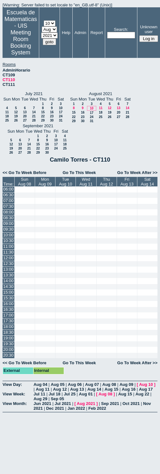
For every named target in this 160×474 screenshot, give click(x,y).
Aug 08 (109, 384)
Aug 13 (77, 389)
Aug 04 (40, 384)
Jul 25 (70, 394)
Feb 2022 (97, 408)
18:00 (8, 326)
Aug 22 (142, 394)
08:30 (8, 217)
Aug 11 (42, 389)
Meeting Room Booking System (20, 42)
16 (52, 112)
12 (16, 112)
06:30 (8, 194)
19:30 (8, 343)
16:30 (8, 309)
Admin (80, 32)
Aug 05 (57, 384)
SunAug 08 (24, 181)
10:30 (8, 240)
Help (66, 32)
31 (60, 120)
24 (60, 116)
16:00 (8, 303)
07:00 (8, 200)
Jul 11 (39, 394)
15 (43, 112)
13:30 (8, 275)
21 (34, 116)
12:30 (8, 263)
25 (7, 120)
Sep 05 (57, 398)
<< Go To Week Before (25, 172)
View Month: (15, 403)
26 (16, 120)
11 (7, 112)
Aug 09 (126, 384)
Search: (121, 29)
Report (97, 32)
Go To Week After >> (137, 172)
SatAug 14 (147, 181)
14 (34, 112)
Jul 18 (55, 394)
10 (60, 108)
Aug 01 (86, 394)
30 (52, 120)
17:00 (8, 315)
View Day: (12, 384)
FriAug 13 (127, 181)
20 (24, 116)
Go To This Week (79, 172)
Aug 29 (40, 398)
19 (16, 116)
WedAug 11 (85, 181)
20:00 (8, 349)
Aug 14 (94, 389)
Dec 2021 (55, 408)
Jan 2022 (76, 408)
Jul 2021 (63, 403)
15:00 (8, 292)
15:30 (8, 298)
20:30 (8, 355)
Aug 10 (146, 384)
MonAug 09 (45, 181)
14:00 (8, 280)
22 (43, 116)
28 (34, 120)
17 (60, 112)
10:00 (8, 235)
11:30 (8, 252)
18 (7, 116)
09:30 (8, 229)
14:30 (8, 286)
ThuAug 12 (106, 181)
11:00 (8, 246)
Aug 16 (128, 389)
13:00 (8, 269)
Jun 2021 (42, 403)
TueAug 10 (65, 181)
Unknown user (148, 29)
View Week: (14, 394)
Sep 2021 (110, 403)
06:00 (8, 189)
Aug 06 (75, 384)
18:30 (8, 332)
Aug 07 (92, 384)
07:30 (8, 206)
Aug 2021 (86, 403)
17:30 (8, 320)
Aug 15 (111, 389)
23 (52, 116)
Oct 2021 (131, 403)
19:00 (8, 338)
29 (43, 120)
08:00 (8, 212)
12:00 (8, 257)
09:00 (8, 223)
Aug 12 (60, 389)
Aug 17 (146, 389)
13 (24, 112)
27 (24, 120)
